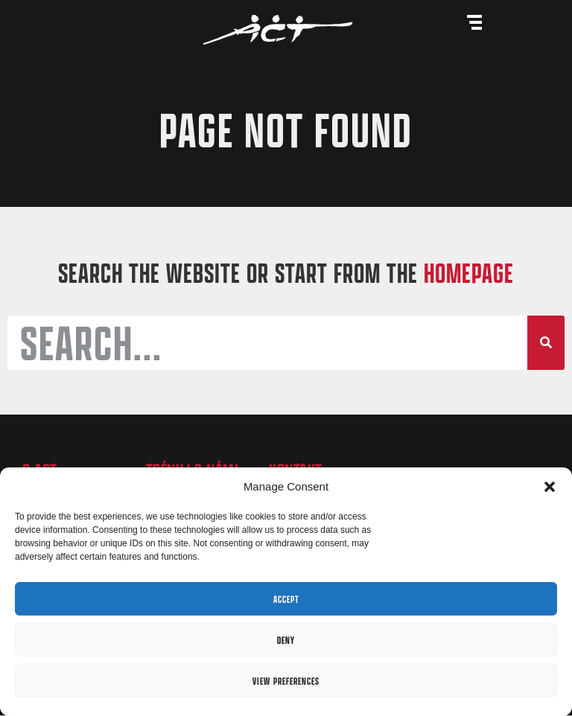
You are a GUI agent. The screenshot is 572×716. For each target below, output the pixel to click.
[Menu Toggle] (474, 22)
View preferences (286, 681)
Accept (286, 599)
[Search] (546, 343)
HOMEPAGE (469, 272)
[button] (549, 486)
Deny (286, 640)
